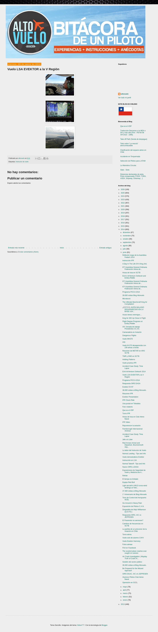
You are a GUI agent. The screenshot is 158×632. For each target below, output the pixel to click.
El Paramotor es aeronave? (132, 520)
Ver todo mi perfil (124, 98)
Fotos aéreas (127, 544)
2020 (123, 210)
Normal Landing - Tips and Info (134, 454)
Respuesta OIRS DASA (131, 384)
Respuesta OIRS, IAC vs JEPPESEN (131, 516)
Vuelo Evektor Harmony (131, 541)
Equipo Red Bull (128, 482)
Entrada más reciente (16, 248)
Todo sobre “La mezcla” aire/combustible (129, 145)
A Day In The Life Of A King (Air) (134, 264)
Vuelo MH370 (127, 339)
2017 (123, 219)
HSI (123, 342)
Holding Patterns (128, 359)
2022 (123, 203)
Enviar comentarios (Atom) (28, 252)
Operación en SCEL (130, 583)
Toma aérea (126, 534)
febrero (126, 597)
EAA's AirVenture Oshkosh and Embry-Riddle (134, 277)
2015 (123, 226)
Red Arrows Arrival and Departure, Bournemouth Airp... (132, 445)
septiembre (127, 242)
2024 (123, 196)
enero (125, 600)
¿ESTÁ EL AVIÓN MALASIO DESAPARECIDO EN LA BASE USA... (133, 309)
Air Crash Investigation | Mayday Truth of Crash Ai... (134, 558)
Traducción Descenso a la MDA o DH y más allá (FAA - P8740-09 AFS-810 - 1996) (133, 133)
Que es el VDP (126, 126)
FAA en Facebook (129, 548)
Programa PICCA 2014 (131, 292)
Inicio (62, 248)
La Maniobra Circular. (128, 165)
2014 (123, 229)
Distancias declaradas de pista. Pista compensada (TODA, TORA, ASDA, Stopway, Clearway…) (133, 176)
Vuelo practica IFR (129, 363)
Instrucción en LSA (129, 460)
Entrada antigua (105, 248)
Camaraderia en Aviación (131, 332)
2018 (123, 216)
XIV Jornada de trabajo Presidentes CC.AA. (131, 328)
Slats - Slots (124, 170)
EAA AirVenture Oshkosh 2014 (134, 372)
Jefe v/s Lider (127, 440)
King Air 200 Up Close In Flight (134, 318)
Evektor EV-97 (127, 387)
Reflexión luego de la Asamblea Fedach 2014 (134, 256)
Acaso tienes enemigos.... (132, 315)
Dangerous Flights (129, 335)
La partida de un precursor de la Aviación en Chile (134, 530)
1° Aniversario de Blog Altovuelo (134, 494)
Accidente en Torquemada (130, 157)
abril (125, 590)
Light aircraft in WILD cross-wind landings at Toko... (134, 487)
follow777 (81, 625)
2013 (123, 604)
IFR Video (126, 422)
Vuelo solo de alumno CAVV (133, 538)
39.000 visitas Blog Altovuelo (133, 295)
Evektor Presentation (130, 397)
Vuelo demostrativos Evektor (133, 457)
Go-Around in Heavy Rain (132, 503)
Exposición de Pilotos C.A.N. (133, 506)
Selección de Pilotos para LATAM (132, 161)
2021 (123, 206)
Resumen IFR (127, 394)
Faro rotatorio (127, 407)
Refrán (125, 476)
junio (125, 252)
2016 (123, 223)
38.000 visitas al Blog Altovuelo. (134, 390)
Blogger (104, 625)
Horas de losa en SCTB (131, 273)
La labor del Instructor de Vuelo (134, 450)
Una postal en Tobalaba (131, 404)
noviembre (127, 236)
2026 (123, 189)
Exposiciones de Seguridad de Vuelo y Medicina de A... (133, 471)
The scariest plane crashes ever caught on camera (134, 552)
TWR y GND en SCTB (130, 356)
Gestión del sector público (132, 562)
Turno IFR (126, 414)
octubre (126, 239)
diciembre (127, 232)
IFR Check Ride (128, 400)
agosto (125, 246)
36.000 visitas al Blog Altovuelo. (134, 565)
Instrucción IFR (128, 261)
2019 (123, 213)
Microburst (126, 299)
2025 (123, 193)
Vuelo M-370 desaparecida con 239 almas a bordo (134, 346)
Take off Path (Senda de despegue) (133, 139)
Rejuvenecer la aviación (131, 426)
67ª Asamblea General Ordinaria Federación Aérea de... (134, 268)
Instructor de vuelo (22, 161)
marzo (125, 593)
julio (124, 249)
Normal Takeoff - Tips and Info (133, 464)
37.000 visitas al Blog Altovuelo (134, 491)
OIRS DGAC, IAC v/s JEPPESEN (135, 574)
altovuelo (125, 94)
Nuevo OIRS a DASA (130, 467)
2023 (123, 200)
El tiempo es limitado (130, 479)
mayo (125, 587)
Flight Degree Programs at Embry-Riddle (132, 322)
